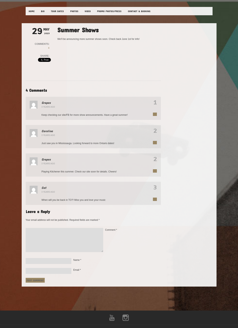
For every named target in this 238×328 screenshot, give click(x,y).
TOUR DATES (57, 11)
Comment (111, 230)
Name (77, 260)
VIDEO (88, 11)
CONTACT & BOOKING (139, 11)
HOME (32, 11)
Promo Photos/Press (109, 11)
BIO (43, 11)
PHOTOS (74, 11)
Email (77, 270)
